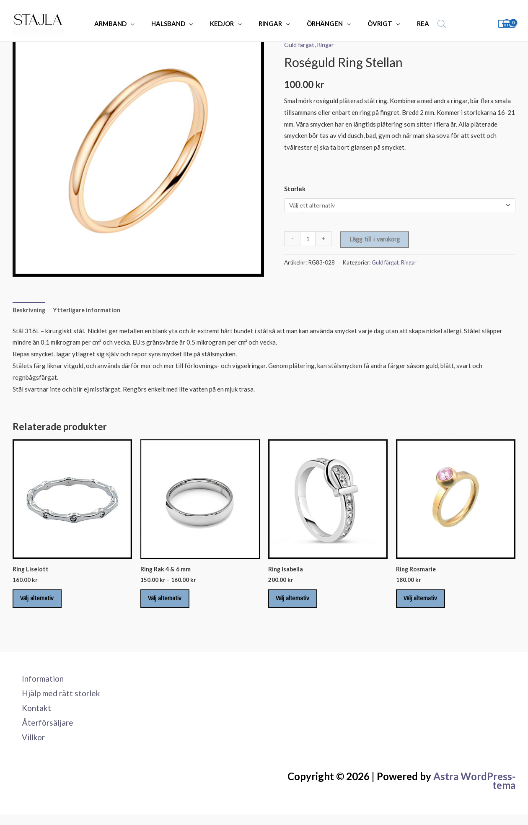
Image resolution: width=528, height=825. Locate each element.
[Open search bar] (425, 24)
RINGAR (268, 23)
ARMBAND (121, 23)
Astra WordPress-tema (474, 791)
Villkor (30, 747)
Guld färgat (300, 44)
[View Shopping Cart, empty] (506, 24)
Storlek (294, 188)
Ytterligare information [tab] (89, 310)
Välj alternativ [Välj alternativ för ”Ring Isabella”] (298, 602)
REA (409, 23)
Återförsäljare (43, 732)
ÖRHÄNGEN (319, 23)
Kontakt (32, 716)
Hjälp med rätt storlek (58, 700)
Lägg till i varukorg (375, 240)
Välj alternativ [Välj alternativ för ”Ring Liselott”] (42, 602)
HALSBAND (175, 23)
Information (39, 685)
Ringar (328, 44)
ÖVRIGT (369, 23)
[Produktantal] (308, 239)
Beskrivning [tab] (30, 310)
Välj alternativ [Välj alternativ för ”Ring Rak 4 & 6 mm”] (170, 602)
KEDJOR (224, 23)
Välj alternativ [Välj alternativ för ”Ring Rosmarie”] (426, 602)
